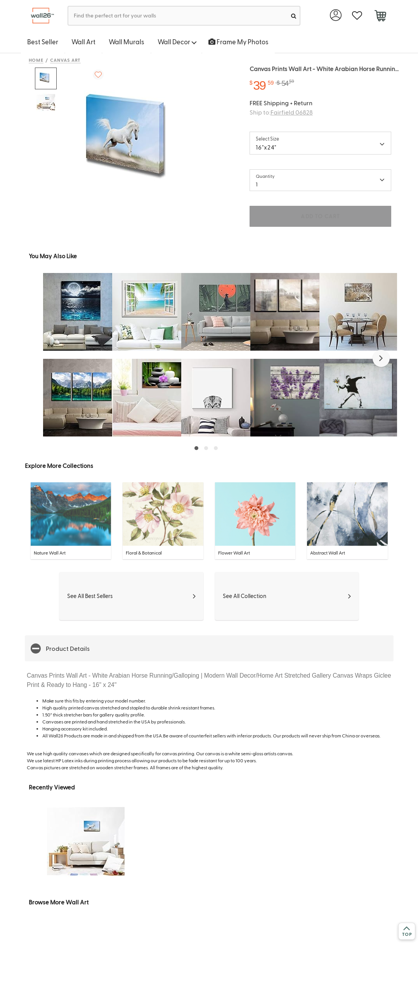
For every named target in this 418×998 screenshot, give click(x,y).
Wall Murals (126, 41)
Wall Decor (177, 41)
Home (36, 60)
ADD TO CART (320, 216)
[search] (293, 16)
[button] (381, 358)
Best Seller (42, 41)
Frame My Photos (238, 41)
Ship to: (281, 112)
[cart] (380, 16)
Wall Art (83, 41)
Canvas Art (65, 60)
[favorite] (357, 15)
